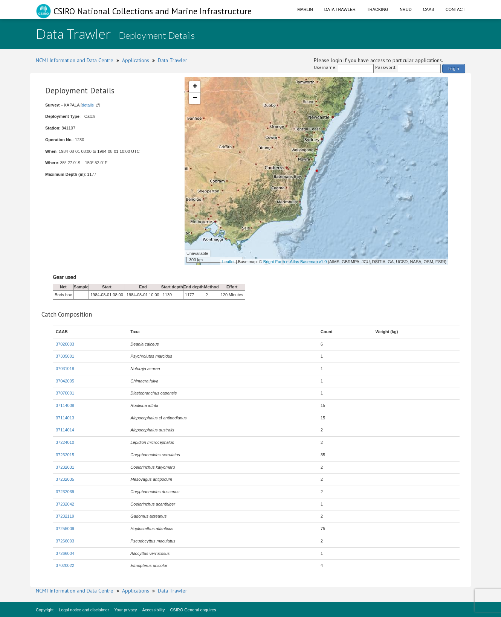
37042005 (65, 381)
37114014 (65, 430)
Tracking (377, 9)
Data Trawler (340, 9)
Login (453, 68)
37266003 (65, 541)
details (88, 105)
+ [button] (194, 87)
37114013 (65, 418)
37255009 (65, 528)
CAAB (428, 9)
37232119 (65, 516)
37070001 (65, 393)
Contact (455, 9)
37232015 (65, 454)
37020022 (65, 565)
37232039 (65, 491)
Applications (135, 60)
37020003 (65, 344)
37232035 (65, 479)
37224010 (65, 442)
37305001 (65, 356)
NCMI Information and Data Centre (74, 60)
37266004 (65, 553)
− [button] (194, 98)
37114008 (65, 405)
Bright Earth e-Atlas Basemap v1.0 (295, 261)
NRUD (406, 9)
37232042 (65, 504)
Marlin (305, 9)
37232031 (65, 467)
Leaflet (228, 261)
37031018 (65, 368)
